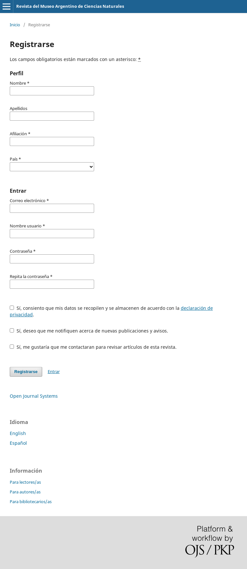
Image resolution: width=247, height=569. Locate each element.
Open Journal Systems (34, 396)
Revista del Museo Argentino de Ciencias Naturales (70, 6)
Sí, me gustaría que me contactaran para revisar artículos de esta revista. (93, 347)
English (18, 433)
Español (18, 443)
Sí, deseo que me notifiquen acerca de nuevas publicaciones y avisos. (89, 331)
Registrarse (26, 371)
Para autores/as (25, 492)
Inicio (15, 25)
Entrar (54, 371)
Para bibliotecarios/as (31, 501)
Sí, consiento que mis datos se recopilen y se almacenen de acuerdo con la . (111, 311)
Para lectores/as (25, 482)
